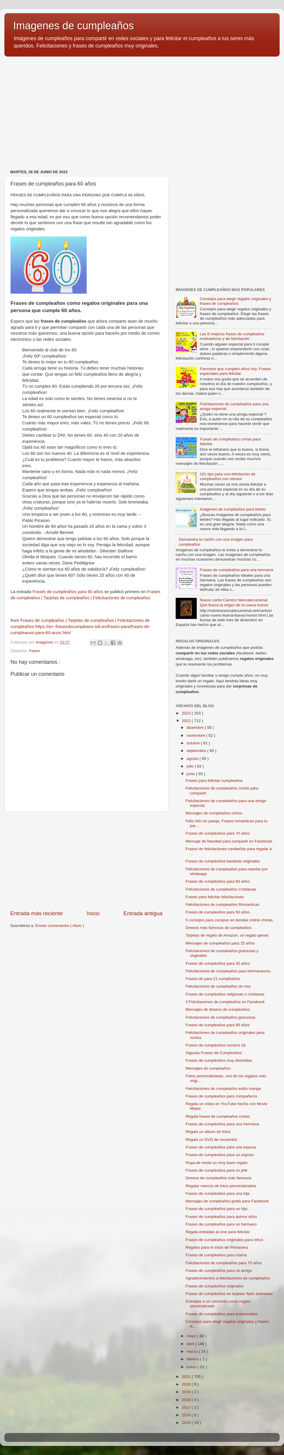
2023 (187, 713)
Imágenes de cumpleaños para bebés (233, 509)
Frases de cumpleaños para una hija (217, 1193)
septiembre (197, 750)
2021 (187, 1376)
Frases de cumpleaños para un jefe (217, 1170)
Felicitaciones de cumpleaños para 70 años (224, 1263)
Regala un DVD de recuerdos (211, 1139)
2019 (187, 1392)
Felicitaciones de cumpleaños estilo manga (223, 1088)
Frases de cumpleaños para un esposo (220, 1155)
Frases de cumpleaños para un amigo (219, 1270)
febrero (193, 1359)
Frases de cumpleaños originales (215, 1286)
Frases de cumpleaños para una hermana (236, 570)
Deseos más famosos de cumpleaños (219, 927)
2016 (187, 1415)
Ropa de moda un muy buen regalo (217, 1162)
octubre (194, 743)
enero (192, 1367)
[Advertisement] (86, 861)
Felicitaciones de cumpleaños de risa (218, 986)
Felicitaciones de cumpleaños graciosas (221, 1017)
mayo (192, 1336)
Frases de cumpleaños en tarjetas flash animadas (229, 1293)
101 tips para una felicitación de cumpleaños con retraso (227, 476)
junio (191, 774)
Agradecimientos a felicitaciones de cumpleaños (228, 1278)
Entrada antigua (143, 913)
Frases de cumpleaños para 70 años (218, 833)
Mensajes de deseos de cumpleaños (218, 1009)
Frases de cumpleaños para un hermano (221, 1224)
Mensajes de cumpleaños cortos (214, 813)
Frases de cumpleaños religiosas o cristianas (225, 994)
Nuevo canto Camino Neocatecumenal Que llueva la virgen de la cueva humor (234, 602)
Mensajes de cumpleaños (208, 1068)
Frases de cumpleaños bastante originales (223, 861)
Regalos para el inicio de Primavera (217, 1247)
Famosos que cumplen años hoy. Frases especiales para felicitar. (235, 371)
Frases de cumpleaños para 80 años (218, 1025)
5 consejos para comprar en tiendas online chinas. (230, 920)
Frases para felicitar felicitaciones (215, 897)
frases (34, 651)
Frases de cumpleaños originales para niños (224, 1240)
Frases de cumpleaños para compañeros (221, 1096)
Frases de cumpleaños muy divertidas (219, 1060)
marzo (193, 1351)
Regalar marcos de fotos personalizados (221, 1186)
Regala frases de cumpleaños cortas (218, 1116)
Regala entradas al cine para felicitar (218, 1232)
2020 (187, 1384)
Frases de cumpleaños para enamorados (222, 1314)
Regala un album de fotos (208, 1131)
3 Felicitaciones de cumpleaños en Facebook (225, 1002)
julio (191, 766)
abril (191, 1344)
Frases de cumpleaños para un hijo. (217, 1208)
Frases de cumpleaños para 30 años (218, 963)
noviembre (196, 735)
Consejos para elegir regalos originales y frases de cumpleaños (235, 301)
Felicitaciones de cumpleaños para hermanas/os (228, 971)
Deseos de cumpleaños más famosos (219, 1178)
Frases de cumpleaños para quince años (221, 1216)
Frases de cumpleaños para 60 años (67, 591)
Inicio (93, 913)
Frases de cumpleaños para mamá (216, 1255)
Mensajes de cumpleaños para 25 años (220, 943)
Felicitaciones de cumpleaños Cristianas (221, 889)
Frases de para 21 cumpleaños (213, 978)
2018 (187, 1400)
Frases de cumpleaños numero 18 (216, 1045)
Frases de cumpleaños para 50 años (218, 912)
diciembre (196, 727)
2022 (187, 721)
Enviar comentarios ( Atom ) (59, 925)
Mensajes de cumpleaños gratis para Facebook (227, 1201)
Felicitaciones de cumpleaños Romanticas (222, 904)
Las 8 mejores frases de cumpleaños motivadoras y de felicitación (232, 336)
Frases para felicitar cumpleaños (214, 780)
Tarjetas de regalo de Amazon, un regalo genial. (227, 935)
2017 (187, 1407)
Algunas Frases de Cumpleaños (214, 1053)
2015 (187, 1422)
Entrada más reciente (36, 913)
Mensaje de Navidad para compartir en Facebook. (229, 841)
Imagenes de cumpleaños (73, 26)
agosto (193, 758)
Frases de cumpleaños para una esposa (221, 1147)
